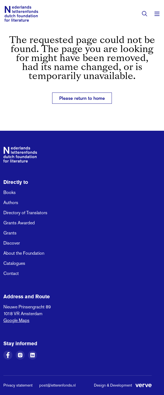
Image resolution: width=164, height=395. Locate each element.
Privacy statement (18, 385)
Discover (11, 243)
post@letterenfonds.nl (57, 385)
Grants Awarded (19, 223)
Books (9, 192)
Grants (10, 233)
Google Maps (16, 320)
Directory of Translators (25, 213)
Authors (10, 203)
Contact (11, 273)
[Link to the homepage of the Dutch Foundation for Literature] (21, 14)
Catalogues (14, 263)
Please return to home (82, 98)
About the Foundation (23, 253)
